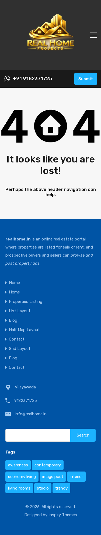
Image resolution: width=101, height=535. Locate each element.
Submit (85, 78)
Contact (17, 339)
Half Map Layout (24, 330)
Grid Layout (19, 349)
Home (14, 283)
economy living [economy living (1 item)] (22, 476)
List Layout (19, 311)
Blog (13, 320)
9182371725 (25, 400)
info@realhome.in (31, 414)
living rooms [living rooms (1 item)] (19, 488)
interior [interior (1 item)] (76, 476)
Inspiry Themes (62, 514)
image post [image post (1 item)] (52, 476)
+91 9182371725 (32, 79)
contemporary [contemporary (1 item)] (47, 465)
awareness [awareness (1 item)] (18, 465)
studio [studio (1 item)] (43, 488)
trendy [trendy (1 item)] (61, 488)
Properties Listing (25, 302)
